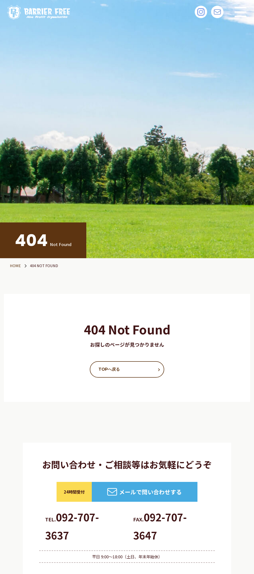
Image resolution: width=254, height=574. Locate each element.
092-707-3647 (160, 526)
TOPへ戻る (109, 369)
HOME (15, 265)
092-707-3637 (72, 526)
